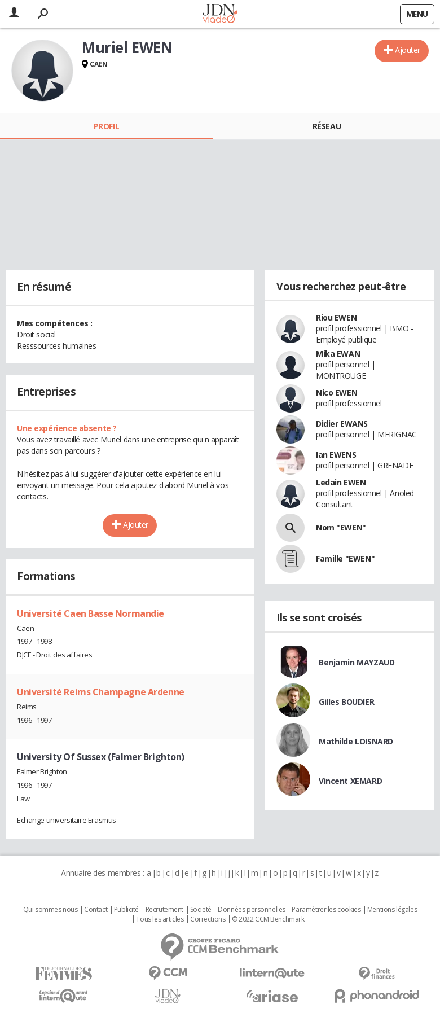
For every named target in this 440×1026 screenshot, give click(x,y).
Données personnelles (251, 910)
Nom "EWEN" (341, 527)
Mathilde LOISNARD (356, 741)
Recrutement (164, 910)
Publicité (126, 910)
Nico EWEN (336, 392)
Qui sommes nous (50, 910)
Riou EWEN (336, 317)
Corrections (207, 919)
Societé (201, 910)
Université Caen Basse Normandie (90, 613)
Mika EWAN (338, 353)
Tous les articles (159, 919)
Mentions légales (392, 910)
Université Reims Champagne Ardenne (100, 692)
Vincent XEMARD (350, 780)
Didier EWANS (342, 423)
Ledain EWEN (341, 482)
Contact (95, 910)
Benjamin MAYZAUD (356, 662)
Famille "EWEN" (345, 558)
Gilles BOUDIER (346, 701)
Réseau (327, 126)
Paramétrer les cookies (326, 910)
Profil (106, 126)
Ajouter (407, 50)
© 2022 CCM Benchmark (268, 919)
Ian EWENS (336, 454)
